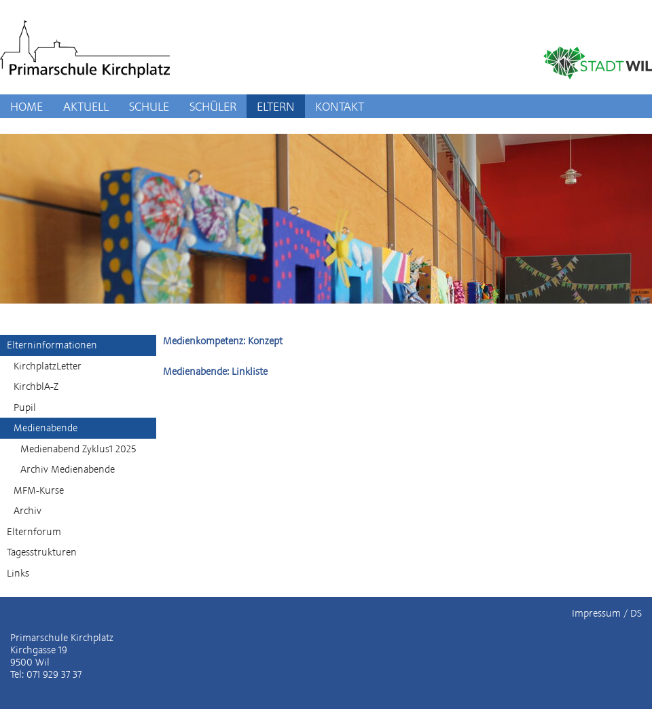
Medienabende (45, 428)
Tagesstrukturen (42, 552)
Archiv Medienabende (67, 469)
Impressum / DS (607, 613)
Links (18, 573)
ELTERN (276, 106)
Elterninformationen (52, 345)
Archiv (27, 511)
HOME (26, 106)
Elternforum (34, 532)
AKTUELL (86, 106)
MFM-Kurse (39, 490)
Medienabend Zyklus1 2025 (78, 449)
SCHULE (149, 106)
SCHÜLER (212, 106)
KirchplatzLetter (48, 366)
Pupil (25, 407)
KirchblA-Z (36, 386)
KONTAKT (339, 106)
